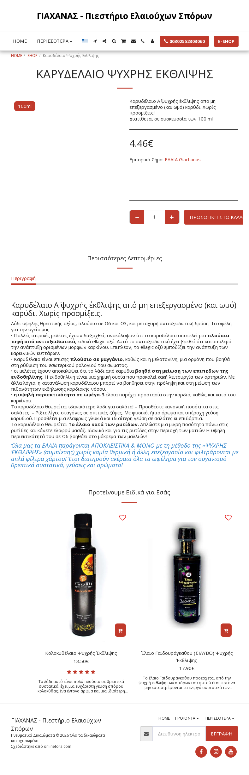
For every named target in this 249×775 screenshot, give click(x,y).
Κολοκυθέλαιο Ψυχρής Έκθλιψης (81, 653)
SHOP (32, 55)
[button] (95, 41)
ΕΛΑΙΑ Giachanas (183, 159)
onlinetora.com (57, 746)
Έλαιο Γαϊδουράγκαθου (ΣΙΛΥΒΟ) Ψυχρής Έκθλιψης (187, 656)
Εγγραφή (222, 733)
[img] (81, 575)
